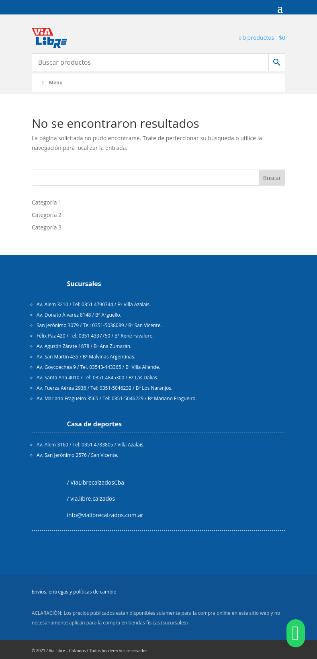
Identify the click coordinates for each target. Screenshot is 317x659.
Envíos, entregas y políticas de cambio (74, 591)
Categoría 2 (46, 215)
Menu (51, 82)
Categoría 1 (46, 202)
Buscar (272, 178)
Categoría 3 (46, 227)
